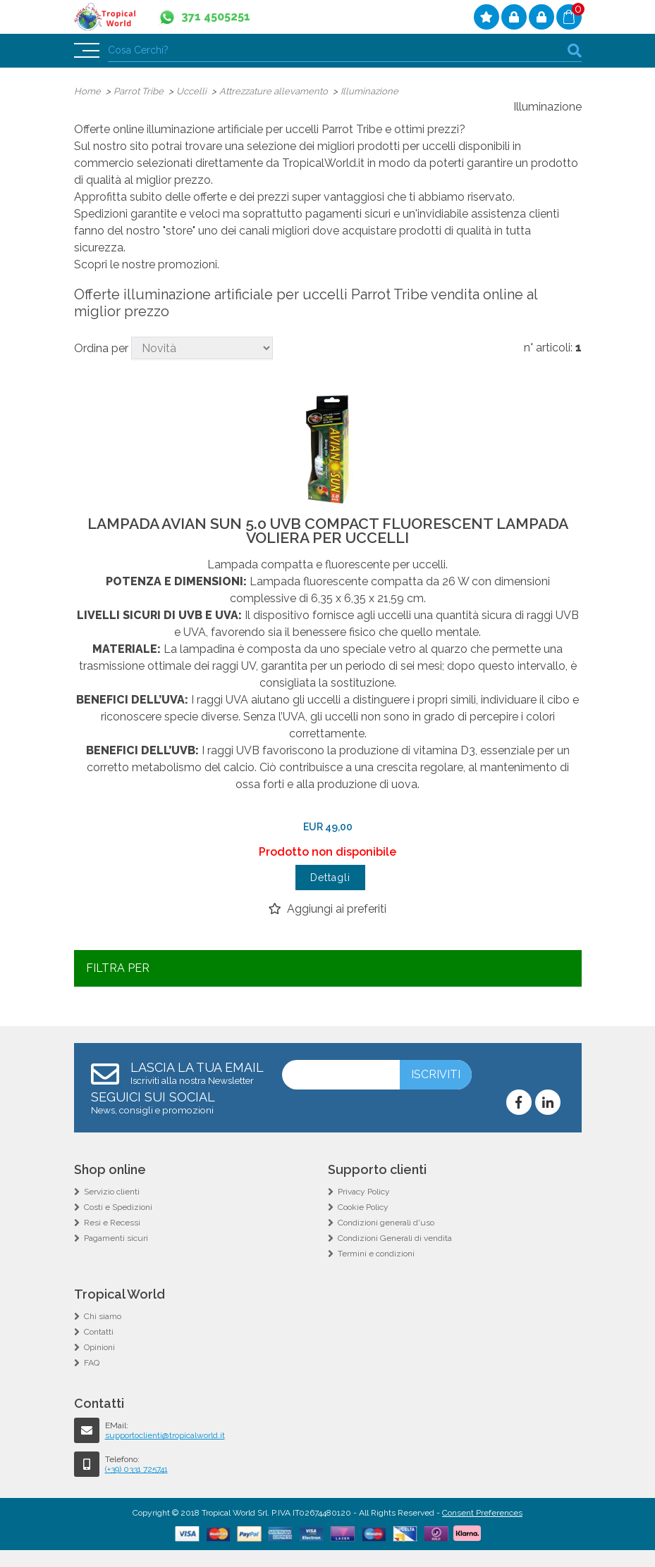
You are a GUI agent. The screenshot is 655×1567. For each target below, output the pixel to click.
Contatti (99, 1332)
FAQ (91, 1363)
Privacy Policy (364, 1192)
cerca (575, 50)
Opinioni (99, 1347)
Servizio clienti (112, 1192)
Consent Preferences (482, 1513)
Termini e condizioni (376, 1254)
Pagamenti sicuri (116, 1238)
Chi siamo (102, 1316)
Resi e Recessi (112, 1223)
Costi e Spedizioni (118, 1207)
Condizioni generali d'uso (386, 1223)
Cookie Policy (363, 1207)
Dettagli (330, 877)
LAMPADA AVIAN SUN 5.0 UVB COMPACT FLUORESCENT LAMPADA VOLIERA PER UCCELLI (327, 531)
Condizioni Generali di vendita (395, 1238)
